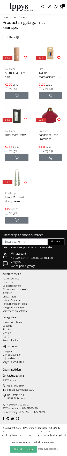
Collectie (7, 326)
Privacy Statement (13, 300)
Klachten (7, 293)
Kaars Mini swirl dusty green (14, 199)
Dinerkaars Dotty (15, 135)
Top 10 (6, 336)
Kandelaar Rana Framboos (48, 137)
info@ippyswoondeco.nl (20, 389)
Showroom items (12, 322)
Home (6, 17)
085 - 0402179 (15, 385)
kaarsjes (25, 17)
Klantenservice (11, 278)
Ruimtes (7, 329)
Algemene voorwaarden (16, 289)
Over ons (8, 282)
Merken (7, 333)
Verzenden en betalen (15, 311)
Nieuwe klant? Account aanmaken (32, 258)
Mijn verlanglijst (11, 358)
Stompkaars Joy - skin (15, 75)
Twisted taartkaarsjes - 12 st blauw (49, 75)
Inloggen (7, 351)
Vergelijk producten (13, 362)
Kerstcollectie (10, 340)
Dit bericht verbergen (23, 449)
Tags (15, 17)
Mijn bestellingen (12, 354)
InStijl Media (54, 427)
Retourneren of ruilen (15, 304)
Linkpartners (10, 296)
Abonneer (56, 241)
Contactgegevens (12, 286)
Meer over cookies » (48, 449)
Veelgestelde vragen (14, 307)
